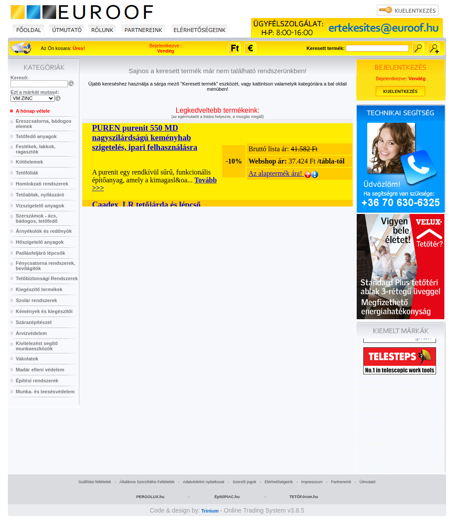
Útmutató (367, 482)
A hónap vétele (33, 111)
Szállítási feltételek (94, 482)
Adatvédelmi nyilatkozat (203, 482)
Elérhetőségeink (279, 482)
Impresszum (312, 482)
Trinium (210, 510)
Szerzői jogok (244, 482)
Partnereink (341, 482)
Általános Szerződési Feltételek (147, 482)
